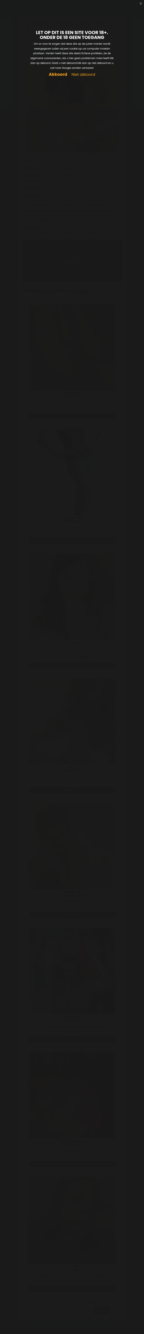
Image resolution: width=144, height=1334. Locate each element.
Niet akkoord (83, 74)
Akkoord (58, 74)
